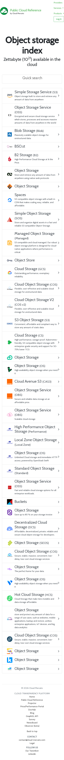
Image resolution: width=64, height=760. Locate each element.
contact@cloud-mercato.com (32, 740)
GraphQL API (32, 716)
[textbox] (32, 78)
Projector (32, 703)
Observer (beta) (32, 726)
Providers (58, 2)
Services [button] (58, 8)
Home (32, 696)
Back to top (32, 731)
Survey (32, 719)
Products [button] (58, 13)
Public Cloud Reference (25, 10)
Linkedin (32, 754)
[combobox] (32, 79)
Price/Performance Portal (32, 706)
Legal (32, 743)
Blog (32, 713)
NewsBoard (32, 722)
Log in (59, 19)
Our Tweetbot (32, 750)
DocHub (32, 709)
